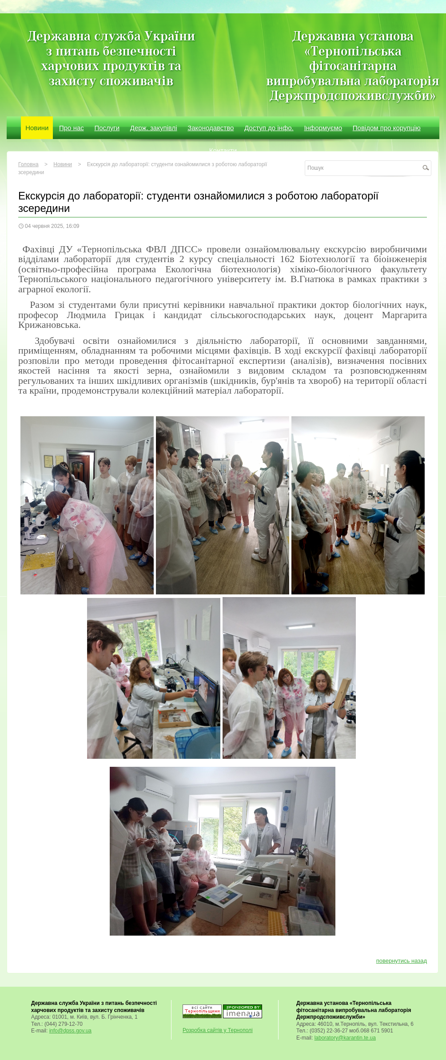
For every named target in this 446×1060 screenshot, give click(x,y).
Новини (36, 128)
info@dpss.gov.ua (70, 1031)
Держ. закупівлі (153, 128)
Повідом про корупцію (387, 128)
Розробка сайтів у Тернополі (218, 1030)
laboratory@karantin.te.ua (345, 1038)
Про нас (71, 128)
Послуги (106, 128)
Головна (28, 164)
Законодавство (210, 128)
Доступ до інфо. (269, 128)
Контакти (223, 150)
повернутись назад (401, 960)
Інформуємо (323, 128)
